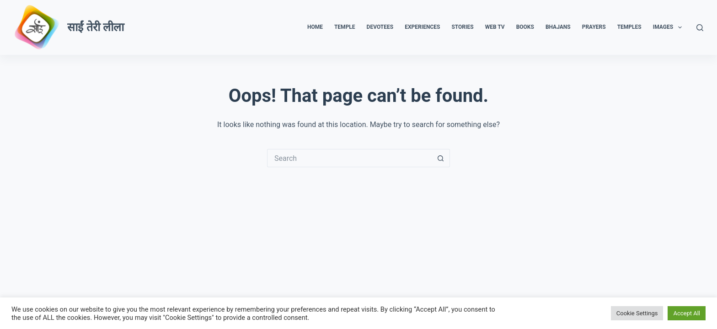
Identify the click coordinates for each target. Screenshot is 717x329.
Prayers (594, 27)
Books (525, 27)
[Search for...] (349, 158)
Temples (629, 27)
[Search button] (441, 158)
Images (669, 27)
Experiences (422, 27)
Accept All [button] (686, 313)
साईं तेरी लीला (95, 27)
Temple (344, 27)
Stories (462, 27)
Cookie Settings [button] (637, 313)
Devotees (380, 27)
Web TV (495, 27)
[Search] (699, 27)
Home (315, 27)
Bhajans (558, 27)
